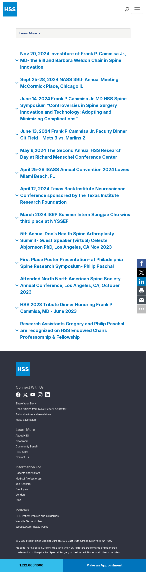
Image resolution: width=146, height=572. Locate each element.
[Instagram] (40, 393)
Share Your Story (26, 403)
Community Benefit (27, 446)
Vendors (21, 494)
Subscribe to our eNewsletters (33, 414)
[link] (141, 263)
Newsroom (22, 441)
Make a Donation (26, 419)
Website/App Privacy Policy (32, 526)
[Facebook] (18, 393)
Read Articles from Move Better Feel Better (41, 409)
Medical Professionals (29, 478)
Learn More (30, 33)
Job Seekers (23, 484)
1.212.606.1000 (31, 565)
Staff (18, 500)
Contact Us (22, 457)
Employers (22, 489)
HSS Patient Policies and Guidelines (37, 516)
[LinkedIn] (47, 393)
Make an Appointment (104, 565)
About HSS (22, 435)
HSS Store (22, 451)
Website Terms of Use (29, 521)
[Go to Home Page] (23, 369)
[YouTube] (32, 393)
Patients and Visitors (28, 473)
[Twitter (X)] (25, 393)
